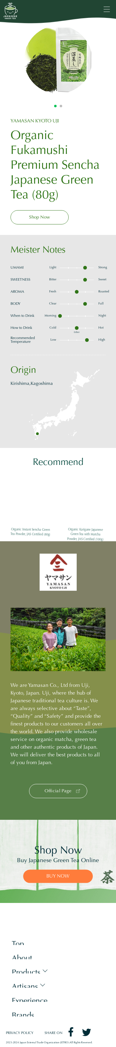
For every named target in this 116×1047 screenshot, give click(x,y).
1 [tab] (55, 106)
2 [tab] (61, 106)
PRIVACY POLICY (19, 1033)
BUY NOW (57, 876)
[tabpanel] (58, 60)
